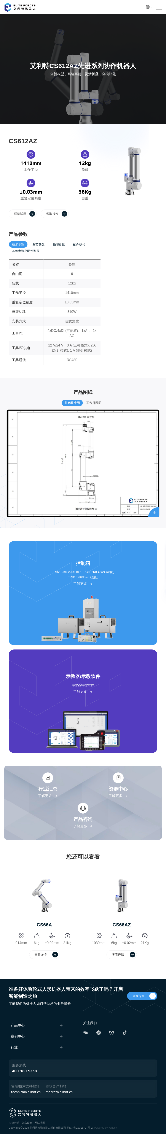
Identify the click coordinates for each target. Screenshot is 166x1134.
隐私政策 (27, 1122)
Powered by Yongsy (105, 1127)
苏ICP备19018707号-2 (80, 1127)
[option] (44, 915)
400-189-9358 (24, 1071)
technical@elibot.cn (26, 1092)
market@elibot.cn (59, 1092)
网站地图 (40, 1122)
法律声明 (14, 1122)
